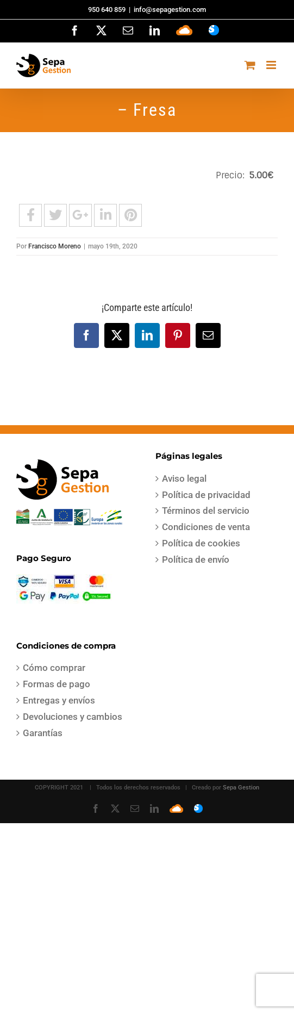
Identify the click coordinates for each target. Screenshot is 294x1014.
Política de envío (195, 559)
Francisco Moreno (54, 246)
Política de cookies (201, 543)
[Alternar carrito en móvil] (250, 65)
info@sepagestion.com (170, 9)
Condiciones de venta (206, 526)
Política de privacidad (206, 494)
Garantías (42, 732)
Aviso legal (184, 478)
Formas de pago (56, 684)
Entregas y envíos (59, 700)
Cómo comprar (54, 667)
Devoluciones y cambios (72, 716)
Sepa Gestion (241, 787)
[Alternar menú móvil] (272, 65)
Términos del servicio (205, 510)
